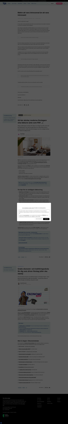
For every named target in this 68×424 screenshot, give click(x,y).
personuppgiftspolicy (26, 215)
